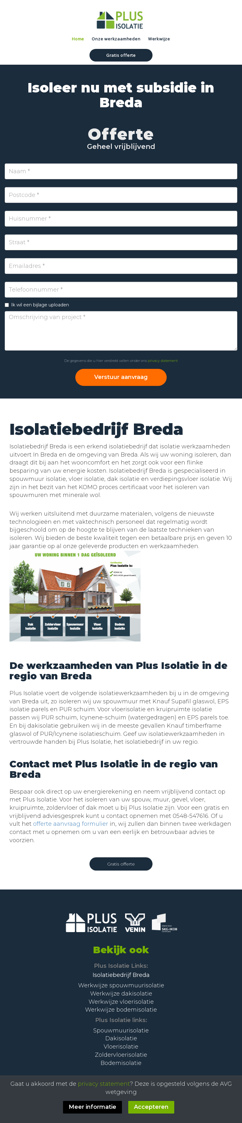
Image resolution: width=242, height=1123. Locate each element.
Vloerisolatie (121, 1046)
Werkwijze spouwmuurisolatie (121, 985)
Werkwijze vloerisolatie (121, 1001)
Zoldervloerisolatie (121, 1054)
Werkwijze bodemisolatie (121, 1009)
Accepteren (151, 1106)
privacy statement (163, 360)
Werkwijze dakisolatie (121, 993)
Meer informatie (92, 1106)
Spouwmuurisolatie (121, 1030)
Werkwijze (159, 39)
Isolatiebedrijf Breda (121, 975)
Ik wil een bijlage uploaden (37, 305)
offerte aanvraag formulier (70, 823)
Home (78, 39)
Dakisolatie (121, 1038)
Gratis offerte (121, 55)
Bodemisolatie (121, 1063)
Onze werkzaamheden (116, 39)
